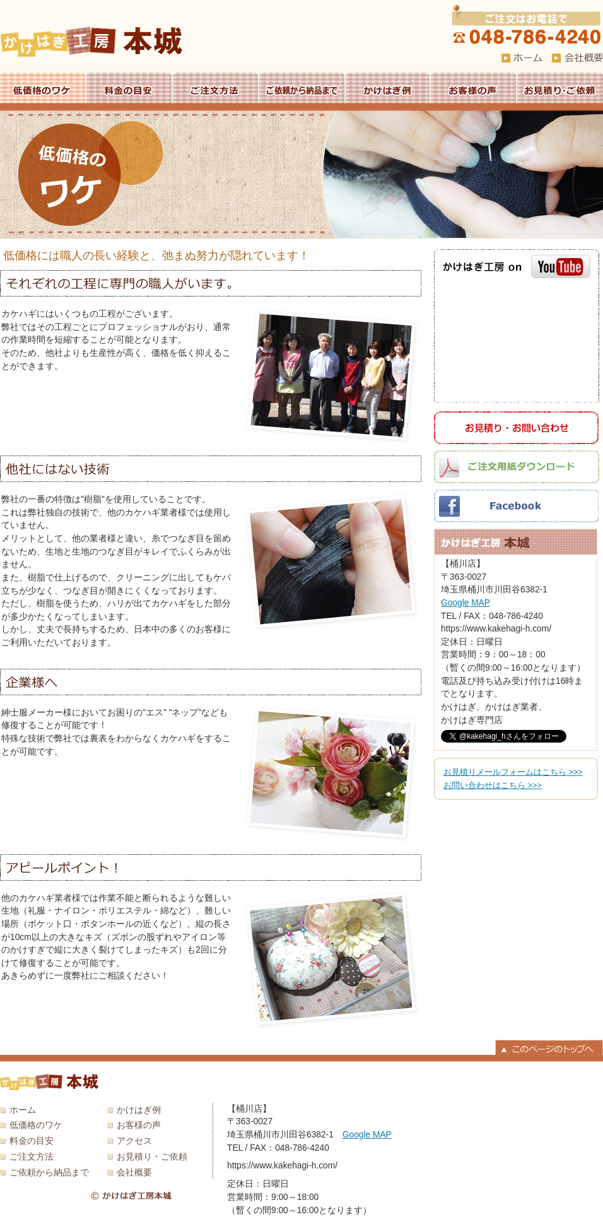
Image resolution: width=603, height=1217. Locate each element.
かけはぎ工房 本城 (91, 41)
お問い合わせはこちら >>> (492, 785)
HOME (521, 58)
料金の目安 (129, 88)
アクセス (134, 1141)
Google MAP (465, 603)
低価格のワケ (42, 88)
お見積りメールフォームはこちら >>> (513, 772)
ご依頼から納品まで (301, 88)
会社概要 (134, 1172)
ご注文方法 (215, 88)
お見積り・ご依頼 (560, 88)
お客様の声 (473, 88)
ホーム (22, 1110)
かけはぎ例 (388, 88)
